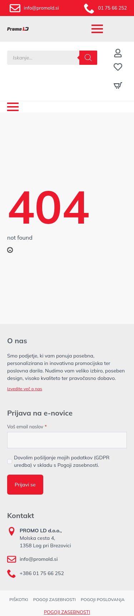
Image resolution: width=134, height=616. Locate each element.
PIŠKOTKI (18, 599)
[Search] (88, 58)
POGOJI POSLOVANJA (103, 599)
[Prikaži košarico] (118, 85)
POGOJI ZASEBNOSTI (54, 599)
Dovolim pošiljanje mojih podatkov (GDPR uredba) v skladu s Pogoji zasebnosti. (62, 461)
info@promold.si (39, 559)
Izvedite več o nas (24, 388)
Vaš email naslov (27, 426)
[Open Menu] (97, 29)
